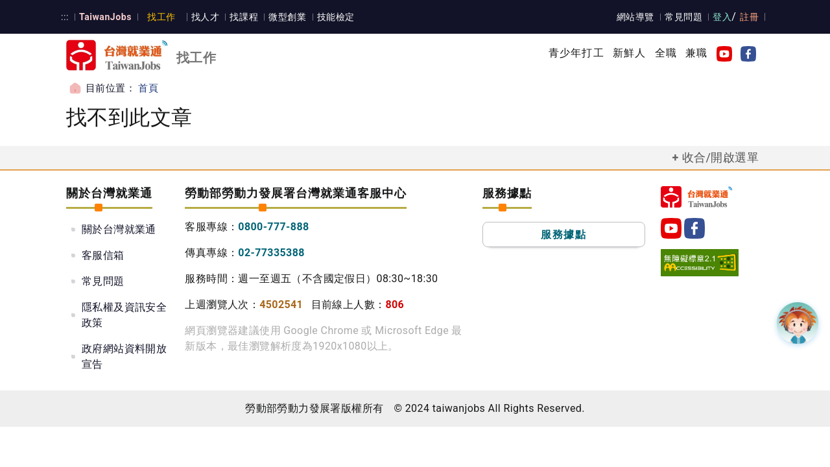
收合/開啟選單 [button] (720, 157)
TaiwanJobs (104, 17)
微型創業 (284, 17)
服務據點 (563, 234)
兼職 (696, 53)
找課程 (241, 17)
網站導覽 (636, 17)
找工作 (160, 17)
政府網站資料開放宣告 (124, 356)
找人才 (203, 17)
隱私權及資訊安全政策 (124, 315)
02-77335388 (271, 252)
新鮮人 (629, 53)
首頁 (148, 88)
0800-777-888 (273, 227)
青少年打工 (576, 53)
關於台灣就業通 (119, 229)
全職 (666, 53)
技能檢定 (332, 17)
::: (64, 17)
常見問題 (684, 17)
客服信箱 (103, 255)
